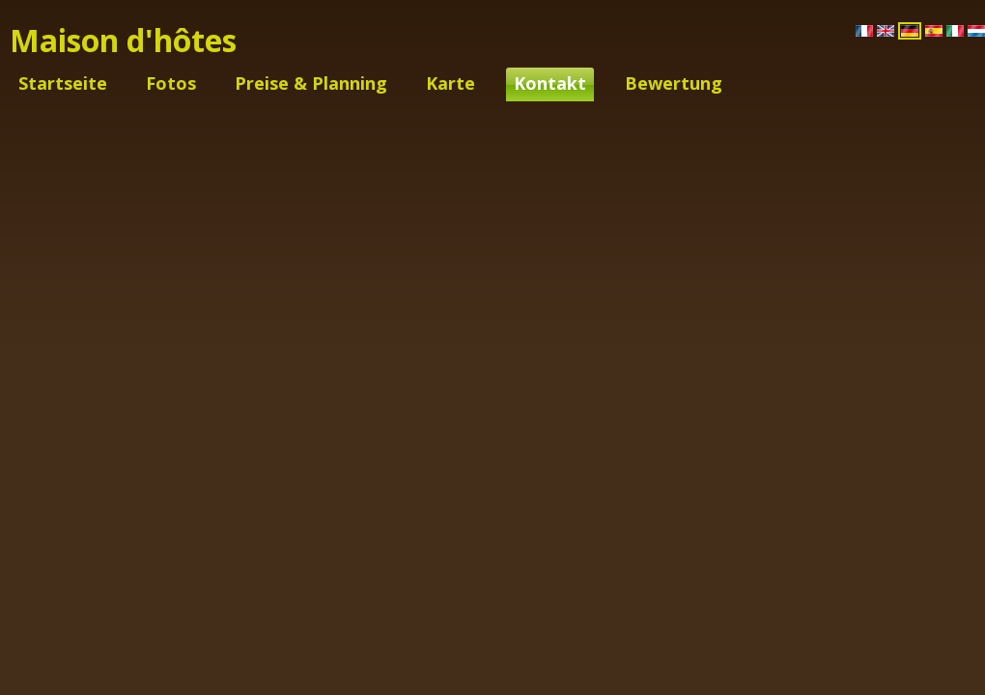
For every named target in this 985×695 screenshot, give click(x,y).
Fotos (171, 83)
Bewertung (673, 83)
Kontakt (550, 83)
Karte (450, 83)
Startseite (62, 83)
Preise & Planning (311, 83)
